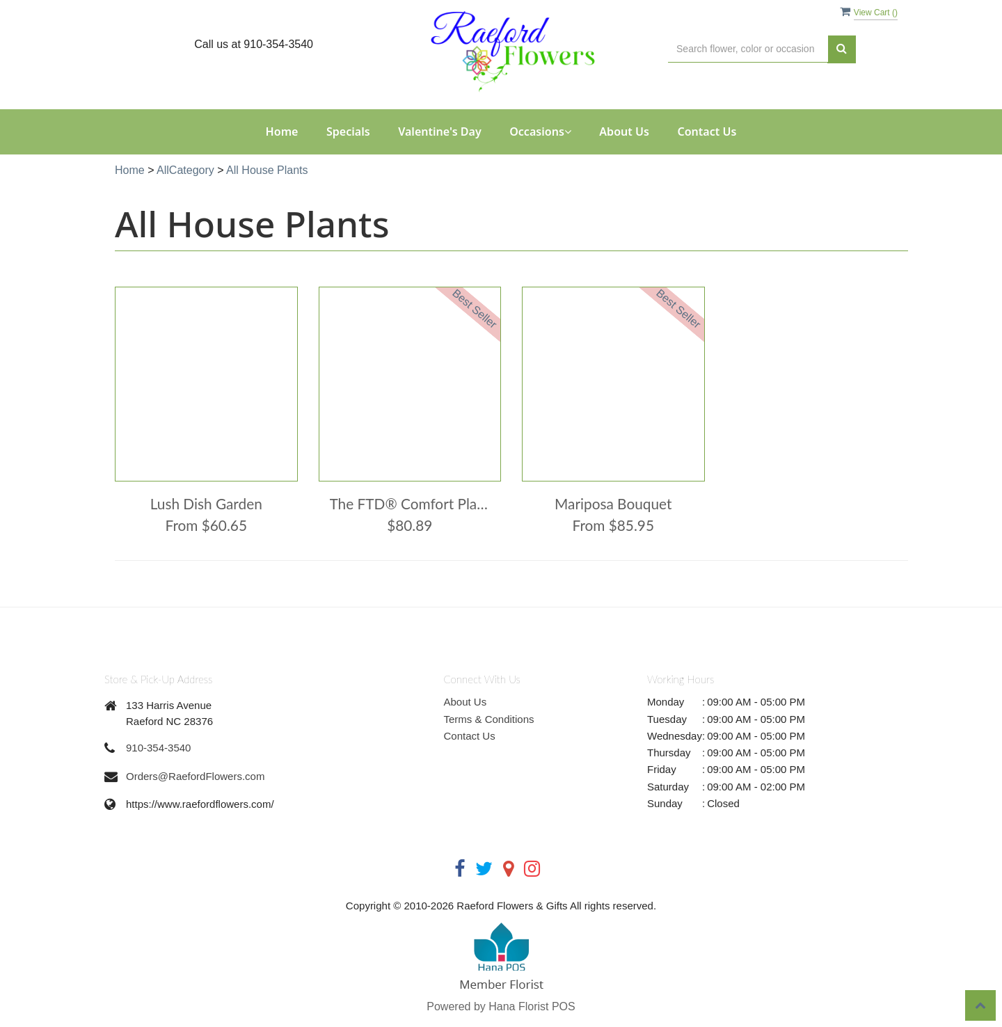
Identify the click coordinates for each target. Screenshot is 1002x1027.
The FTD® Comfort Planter (410, 503)
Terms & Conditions (489, 719)
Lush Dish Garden (206, 503)
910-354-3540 (158, 748)
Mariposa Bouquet (613, 503)
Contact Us (706, 131)
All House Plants (267, 170)
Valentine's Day (440, 131)
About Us (624, 131)
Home (282, 131)
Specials (348, 131)
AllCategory (185, 170)
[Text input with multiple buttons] (748, 49)
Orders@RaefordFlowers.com (195, 776)
